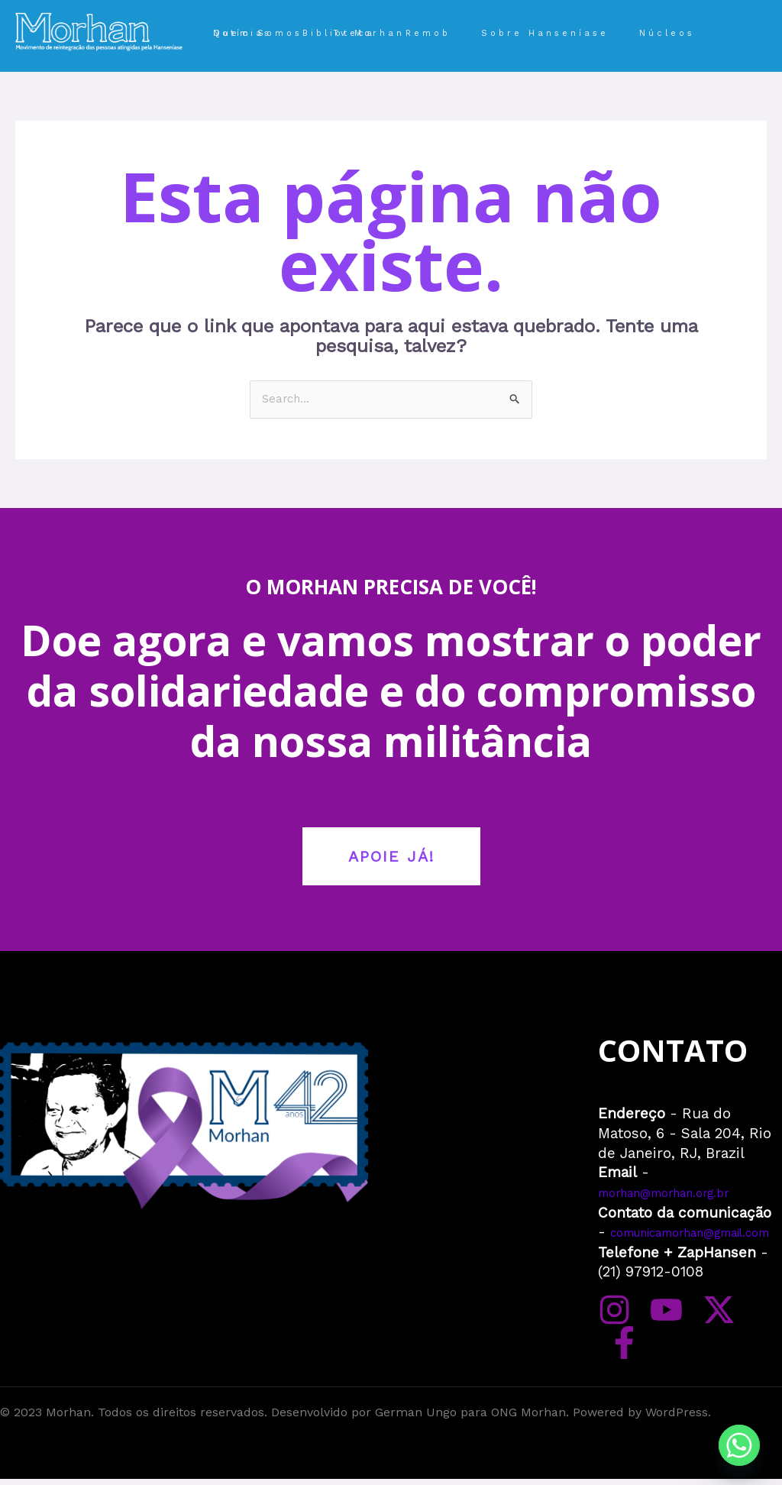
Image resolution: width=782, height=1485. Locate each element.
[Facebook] (740, 1348)
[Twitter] (698, 1348)
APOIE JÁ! (391, 858)
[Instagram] (614, 1348)
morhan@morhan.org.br (681, 1193)
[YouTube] (656, 1348)
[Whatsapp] (739, 1445)
